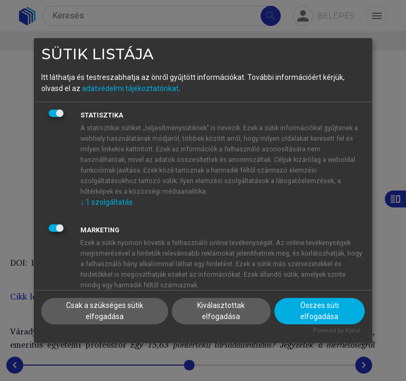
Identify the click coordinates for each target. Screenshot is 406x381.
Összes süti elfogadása (319, 311)
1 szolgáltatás (106, 202)
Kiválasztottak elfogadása (221, 311)
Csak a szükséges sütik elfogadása (104, 311)
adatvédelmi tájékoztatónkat (130, 88)
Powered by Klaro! (337, 330)
